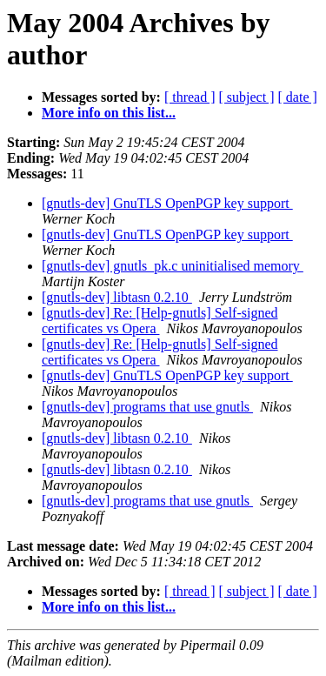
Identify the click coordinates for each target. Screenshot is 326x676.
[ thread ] (190, 97)
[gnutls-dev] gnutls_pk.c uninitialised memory (172, 265)
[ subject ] (247, 97)
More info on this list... (109, 112)
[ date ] (297, 97)
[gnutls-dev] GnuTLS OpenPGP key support (167, 203)
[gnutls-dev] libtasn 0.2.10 (117, 297)
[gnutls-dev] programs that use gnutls (147, 406)
